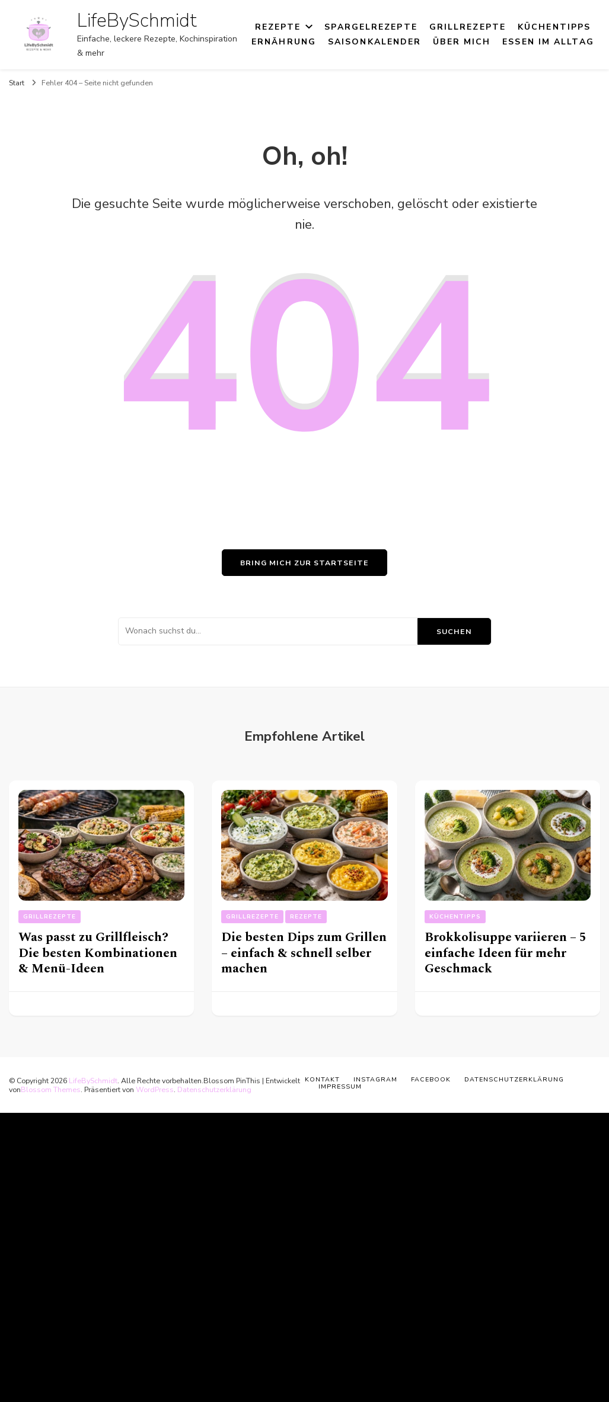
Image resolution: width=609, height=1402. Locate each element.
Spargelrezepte (370, 27)
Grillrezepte (467, 27)
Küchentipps (554, 27)
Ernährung (283, 41)
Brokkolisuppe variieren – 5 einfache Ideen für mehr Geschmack (505, 952)
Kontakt (322, 1079)
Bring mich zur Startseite (304, 563)
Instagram (375, 1079)
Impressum (340, 1086)
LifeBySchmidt (137, 20)
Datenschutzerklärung (214, 1089)
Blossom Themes (51, 1089)
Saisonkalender (374, 41)
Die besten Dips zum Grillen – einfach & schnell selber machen (304, 952)
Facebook (431, 1079)
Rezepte (278, 27)
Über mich (461, 41)
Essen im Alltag (548, 41)
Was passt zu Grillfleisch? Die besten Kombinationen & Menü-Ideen (97, 952)
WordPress (155, 1089)
